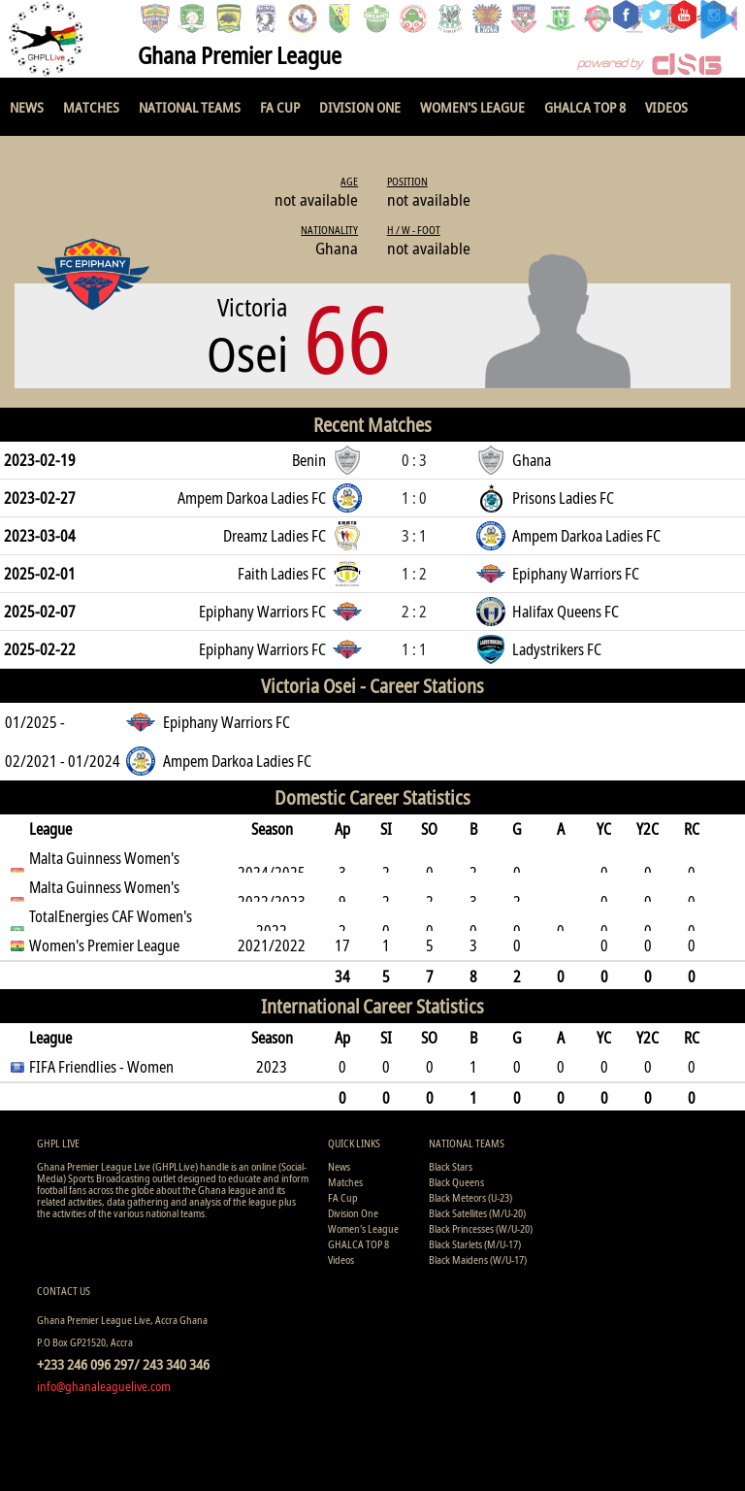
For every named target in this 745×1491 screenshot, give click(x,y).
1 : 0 (414, 498)
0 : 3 (414, 460)
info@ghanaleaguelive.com (104, 1386)
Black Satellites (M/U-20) (477, 1213)
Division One (360, 106)
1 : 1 (414, 649)
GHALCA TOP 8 (585, 106)
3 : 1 (414, 536)
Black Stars (450, 1166)
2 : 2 (414, 611)
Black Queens (456, 1182)
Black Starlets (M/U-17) (475, 1244)
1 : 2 (414, 573)
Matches (91, 106)
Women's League (472, 106)
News (27, 106)
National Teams (190, 106)
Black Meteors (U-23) (470, 1197)
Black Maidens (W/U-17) (478, 1259)
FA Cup (280, 106)
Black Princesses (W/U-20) (481, 1228)
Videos (666, 106)
